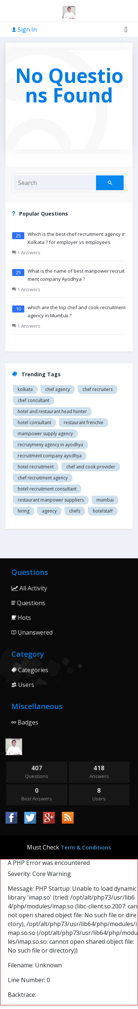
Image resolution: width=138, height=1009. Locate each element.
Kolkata (25, 389)
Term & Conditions (86, 847)
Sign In (24, 29)
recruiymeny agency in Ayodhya (50, 444)
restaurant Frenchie (83, 422)
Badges (24, 722)
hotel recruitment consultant (47, 489)
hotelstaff (103, 511)
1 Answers (26, 252)
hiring (23, 511)
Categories (29, 670)
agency (49, 511)
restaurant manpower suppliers (51, 500)
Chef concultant (33, 400)
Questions (28, 603)
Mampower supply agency (45, 433)
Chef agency (57, 389)
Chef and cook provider (90, 467)
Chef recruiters (97, 389)
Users (22, 685)
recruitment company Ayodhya (50, 456)
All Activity (29, 588)
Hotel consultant (34, 422)
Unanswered (32, 632)
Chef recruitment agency (43, 478)
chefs (74, 511)
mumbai (105, 500)
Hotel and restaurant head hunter (52, 411)
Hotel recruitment (36, 467)
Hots (21, 618)
